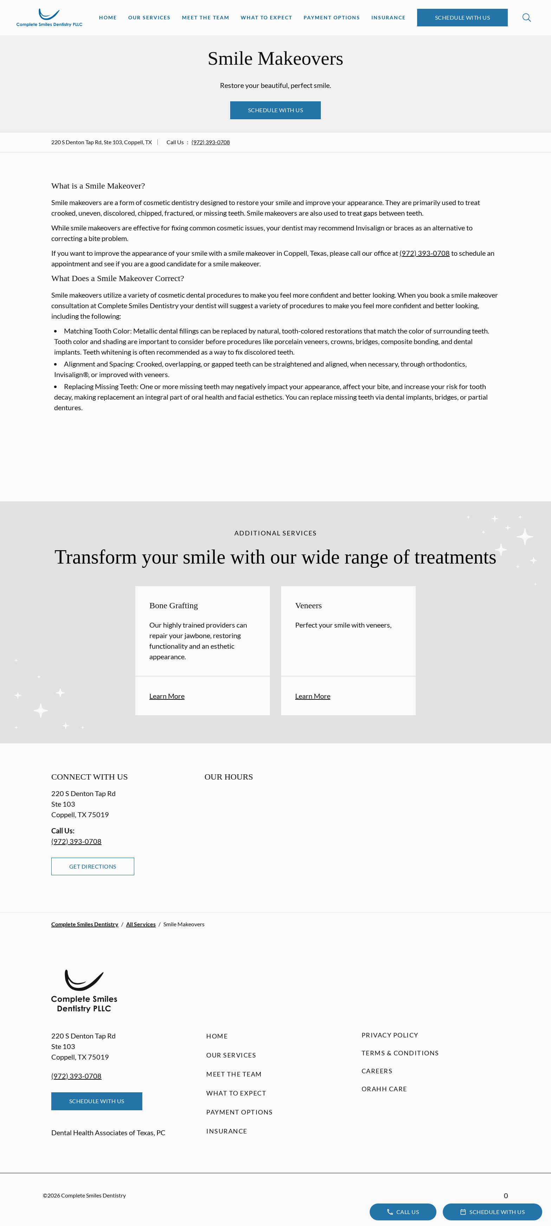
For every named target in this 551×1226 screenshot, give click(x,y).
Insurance (388, 17)
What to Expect (266, 17)
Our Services (149, 17)
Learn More (166, 696)
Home (108, 17)
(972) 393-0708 (211, 142)
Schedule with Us (462, 17)
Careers (377, 1071)
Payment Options (332, 17)
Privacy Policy (390, 1035)
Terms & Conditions (400, 1053)
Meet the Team (205, 17)
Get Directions (92, 866)
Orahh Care (384, 1089)
